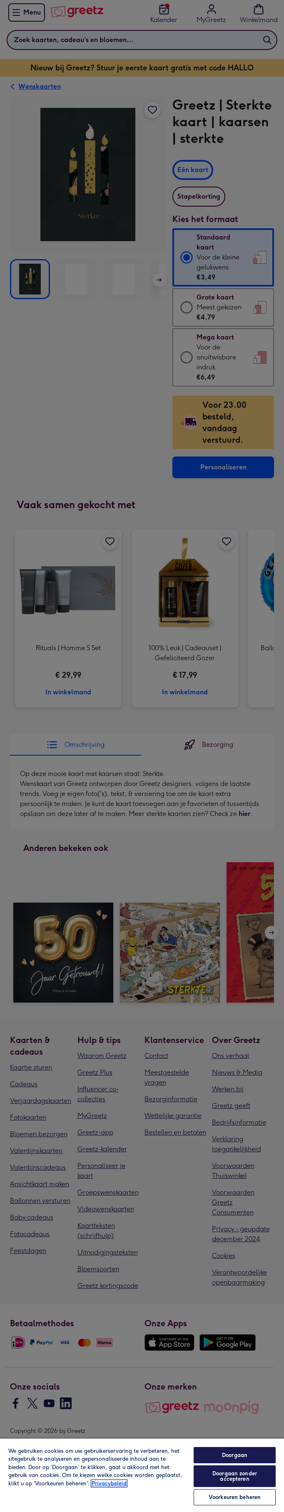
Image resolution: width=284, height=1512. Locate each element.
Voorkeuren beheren (235, 1497)
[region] (142, 1475)
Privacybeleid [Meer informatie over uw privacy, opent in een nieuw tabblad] (109, 1483)
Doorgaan (234, 1455)
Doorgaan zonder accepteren (234, 1476)
